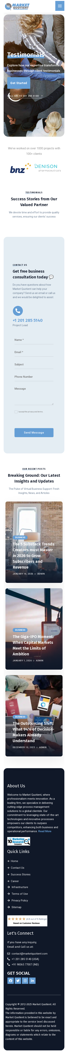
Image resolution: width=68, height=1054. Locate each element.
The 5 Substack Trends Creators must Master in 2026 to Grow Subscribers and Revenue (33, 556)
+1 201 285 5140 (28, 320)
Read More (44, 831)
